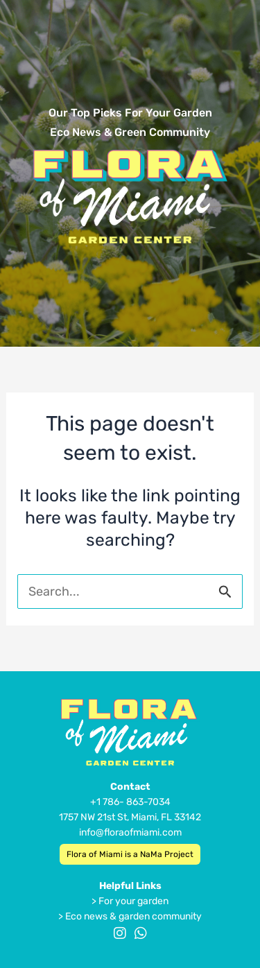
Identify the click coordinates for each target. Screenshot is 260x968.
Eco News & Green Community (130, 132)
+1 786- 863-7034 (130, 802)
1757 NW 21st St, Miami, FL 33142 (130, 817)
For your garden (133, 901)
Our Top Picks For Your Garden (130, 112)
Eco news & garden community (133, 916)
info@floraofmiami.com (130, 832)
